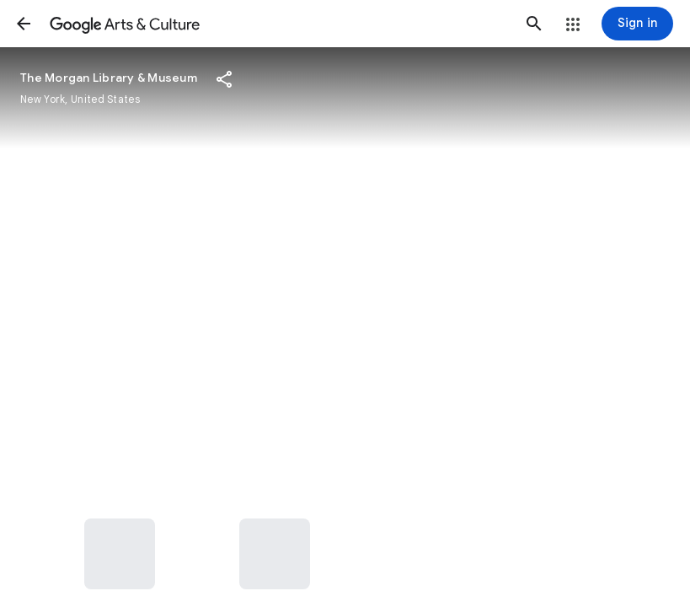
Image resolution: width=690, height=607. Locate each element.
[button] (23, 23)
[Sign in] (637, 23)
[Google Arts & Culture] (279, 23)
